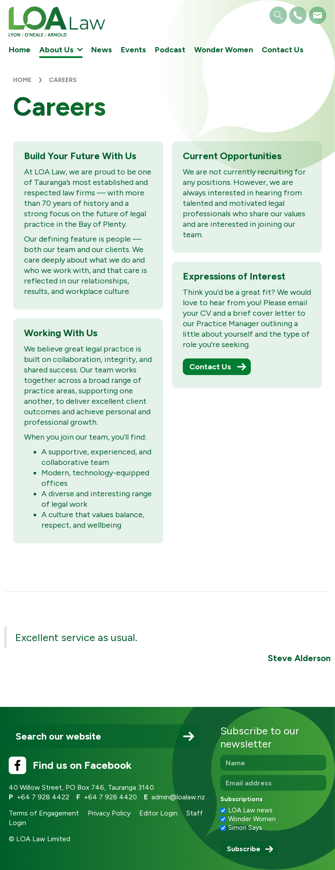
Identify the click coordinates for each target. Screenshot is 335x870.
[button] (60, 49)
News (101, 50)
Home (20, 50)
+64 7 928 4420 (110, 797)
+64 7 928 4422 (43, 797)
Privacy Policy (109, 813)
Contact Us (283, 50)
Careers (63, 80)
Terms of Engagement (44, 813)
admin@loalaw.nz (178, 797)
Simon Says (245, 828)
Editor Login (158, 813)
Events (133, 50)
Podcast (170, 50)
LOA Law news (250, 810)
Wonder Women (223, 50)
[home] (57, 22)
